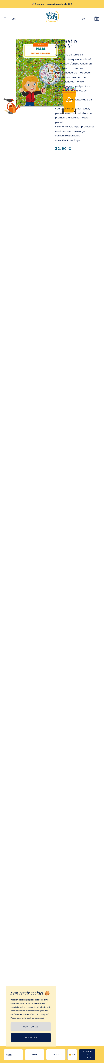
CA (85, 19)
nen (34, 1054)
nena (56, 1054)
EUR (15, 19)
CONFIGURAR (31, 1026)
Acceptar (31, 1037)
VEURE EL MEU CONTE (87, 1054)
